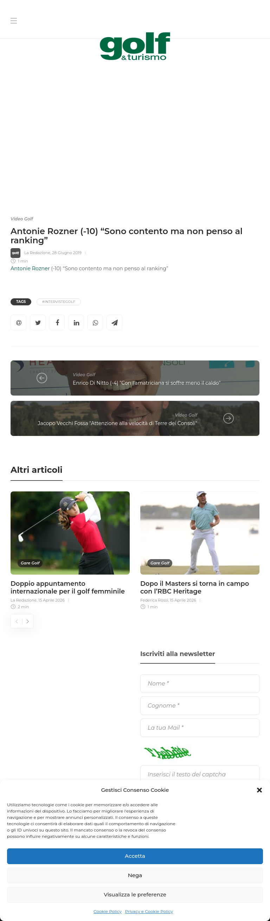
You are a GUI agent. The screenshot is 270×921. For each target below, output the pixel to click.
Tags (21, 301)
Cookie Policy (108, 911)
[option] (70, 549)
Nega (135, 875)
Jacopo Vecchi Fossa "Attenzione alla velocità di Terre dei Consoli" (117, 423)
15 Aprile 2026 (51, 600)
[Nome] (199, 683)
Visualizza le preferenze (135, 894)
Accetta (135, 856)
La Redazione (37, 252)
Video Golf (22, 218)
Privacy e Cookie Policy (149, 911)
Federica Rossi (154, 600)
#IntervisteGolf (58, 301)
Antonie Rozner (30, 268)
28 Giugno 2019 (67, 252)
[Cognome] (199, 705)
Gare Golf (30, 563)
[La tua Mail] (199, 727)
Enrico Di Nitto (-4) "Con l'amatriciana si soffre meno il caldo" (146, 383)
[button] (259, 790)
